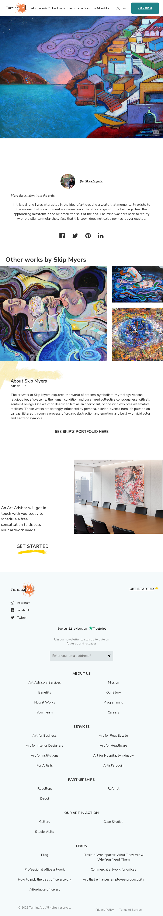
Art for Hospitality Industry (113, 755)
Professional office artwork (44, 869)
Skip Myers (94, 181)
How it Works (44, 702)
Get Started (145, 8)
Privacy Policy (105, 910)
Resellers (44, 788)
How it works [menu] (58, 8)
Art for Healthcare (113, 745)
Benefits (44, 692)
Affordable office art (45, 889)
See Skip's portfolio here (81, 431)
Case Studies (113, 821)
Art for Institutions (45, 755)
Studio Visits (44, 831)
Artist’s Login (113, 765)
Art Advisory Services (44, 682)
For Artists (45, 765)
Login (124, 8)
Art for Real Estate (113, 735)
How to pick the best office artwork (44, 879)
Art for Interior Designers (44, 745)
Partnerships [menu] (83, 8)
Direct (44, 798)
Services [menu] (70, 8)
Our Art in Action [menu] (101, 8)
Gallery (44, 821)
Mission (113, 682)
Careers (113, 712)
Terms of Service (130, 910)
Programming (113, 702)
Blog (44, 855)
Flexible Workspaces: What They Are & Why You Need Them (113, 857)
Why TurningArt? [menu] (40, 8)
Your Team (45, 712)
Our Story (113, 692)
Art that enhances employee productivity (113, 879)
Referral (113, 788)
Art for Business (44, 735)
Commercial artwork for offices (113, 869)
